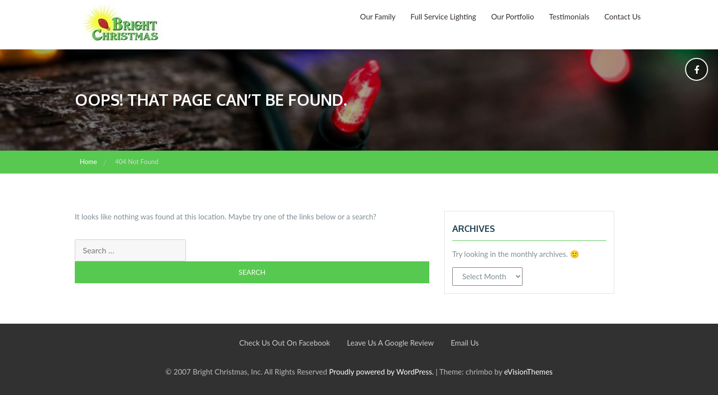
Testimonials (569, 16)
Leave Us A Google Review (390, 342)
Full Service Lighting (443, 16)
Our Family (377, 16)
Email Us (465, 342)
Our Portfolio (512, 16)
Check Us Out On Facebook (284, 342)
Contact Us (622, 16)
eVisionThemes (528, 371)
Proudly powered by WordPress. (381, 371)
